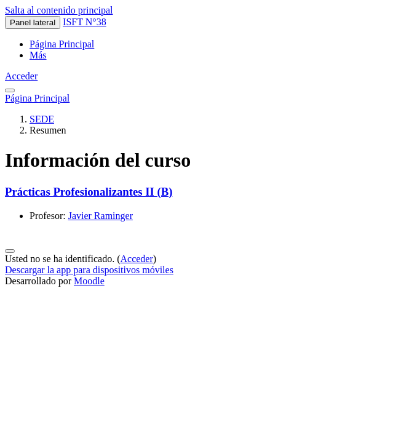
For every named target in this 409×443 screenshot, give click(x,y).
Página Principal (37, 98)
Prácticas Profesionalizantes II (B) (88, 191)
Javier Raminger (100, 215)
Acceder (21, 76)
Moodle (89, 281)
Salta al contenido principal (59, 10)
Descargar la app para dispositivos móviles (89, 270)
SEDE (42, 119)
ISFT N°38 (84, 22)
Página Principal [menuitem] (62, 44)
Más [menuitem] (38, 55)
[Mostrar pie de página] (10, 251)
